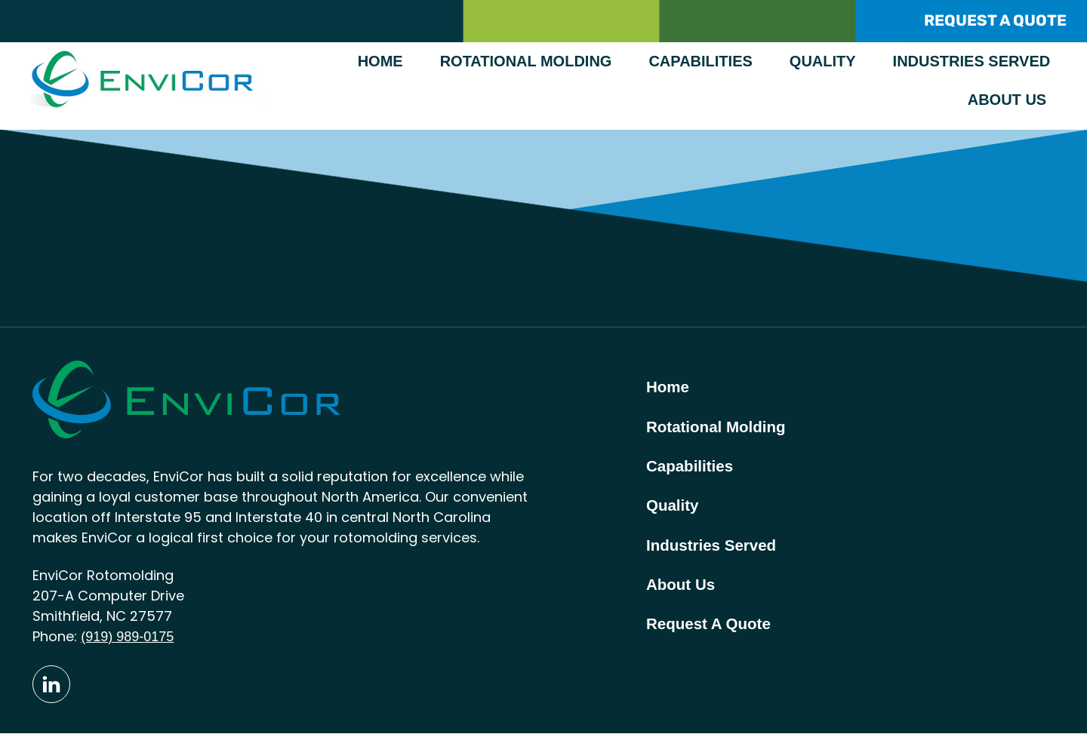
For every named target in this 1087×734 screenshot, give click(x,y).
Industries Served (972, 62)
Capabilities (700, 62)
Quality (823, 62)
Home (380, 62)
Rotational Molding (526, 62)
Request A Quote (710, 631)
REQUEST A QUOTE (995, 20)
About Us (1007, 100)
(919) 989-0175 (127, 637)
